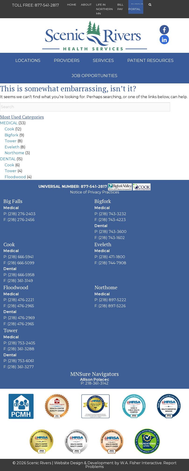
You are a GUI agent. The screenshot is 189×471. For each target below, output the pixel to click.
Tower (11, 141)
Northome (14, 153)
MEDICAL (9, 123)
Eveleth (12, 147)
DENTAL (8, 159)
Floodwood (15, 177)
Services (103, 60)
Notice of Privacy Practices (94, 192)
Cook (9, 129)
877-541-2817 (47, 5)
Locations (27, 60)
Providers (67, 60)
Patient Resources (150, 60)
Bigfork (11, 135)
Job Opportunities (94, 75)
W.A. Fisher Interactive (141, 463)
